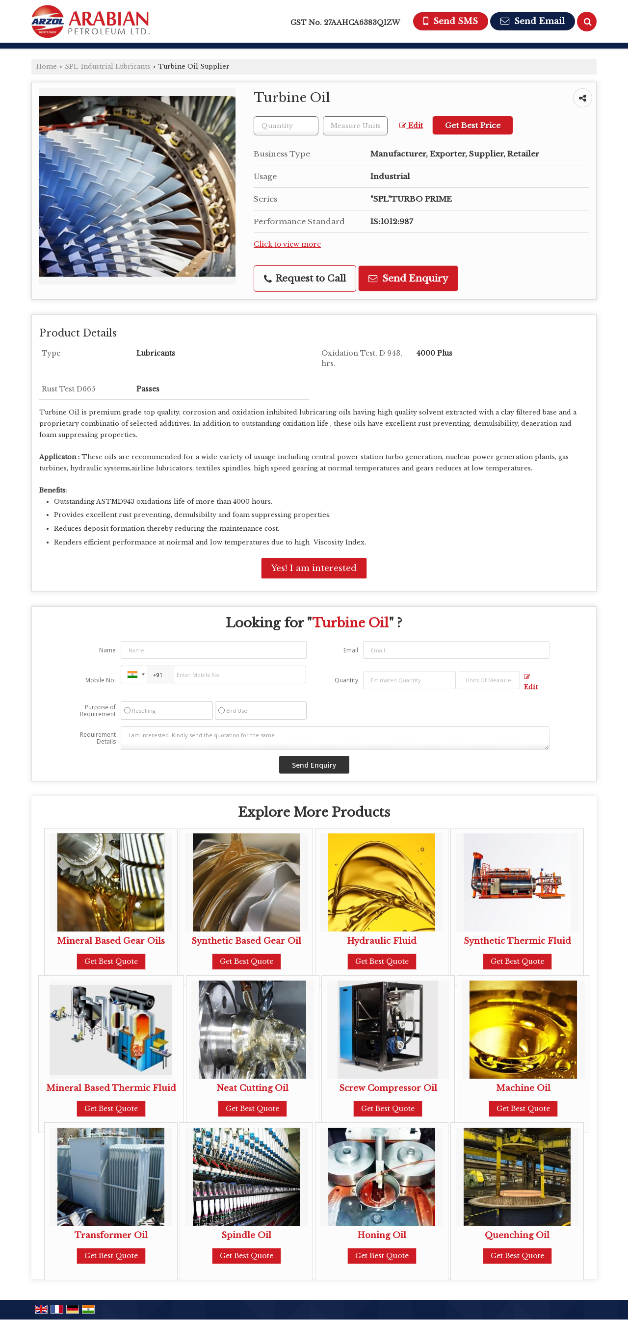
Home (46, 66)
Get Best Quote (111, 961)
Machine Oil (523, 1088)
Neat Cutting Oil (252, 1088)
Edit (411, 126)
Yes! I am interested (314, 568)
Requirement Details (98, 738)
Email (350, 650)
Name (107, 650)
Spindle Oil (246, 1235)
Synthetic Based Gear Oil (246, 941)
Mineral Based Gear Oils (111, 941)
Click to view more (287, 244)
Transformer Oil (111, 1235)
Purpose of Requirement (98, 711)
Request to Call (305, 278)
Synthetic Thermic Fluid (517, 941)
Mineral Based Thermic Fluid (111, 1088)
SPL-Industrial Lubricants (107, 66)
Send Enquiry (408, 278)
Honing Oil (381, 1235)
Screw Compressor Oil (388, 1088)
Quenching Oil (517, 1235)
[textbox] (355, 125)
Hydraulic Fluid (382, 941)
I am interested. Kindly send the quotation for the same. (335, 738)
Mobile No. (100, 680)
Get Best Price (472, 125)
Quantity (346, 680)
